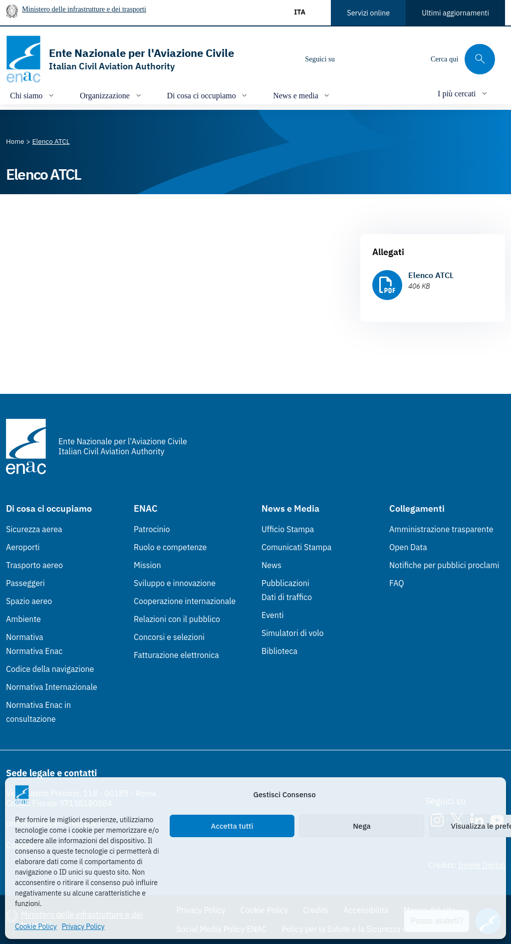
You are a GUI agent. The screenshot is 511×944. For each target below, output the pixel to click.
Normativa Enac (34, 651)
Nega (361, 826)
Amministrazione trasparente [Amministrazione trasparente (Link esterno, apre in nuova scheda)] (441, 529)
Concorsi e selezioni (169, 637)
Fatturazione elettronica (176, 655)
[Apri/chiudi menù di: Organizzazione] (111, 95)
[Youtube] (411, 59)
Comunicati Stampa (296, 547)
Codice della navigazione (50, 669)
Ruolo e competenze (170, 547)
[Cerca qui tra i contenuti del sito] (463, 59)
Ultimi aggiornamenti (455, 12)
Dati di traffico (286, 597)
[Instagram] (351, 59)
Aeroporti (23, 547)
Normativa (24, 637)
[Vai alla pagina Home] (15, 141)
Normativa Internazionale (51, 687)
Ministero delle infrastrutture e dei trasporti (84, 9)
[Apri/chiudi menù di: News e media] (302, 95)
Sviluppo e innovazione (175, 583)
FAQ (396, 583)
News (271, 565)
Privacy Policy (83, 926)
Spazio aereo (29, 601)
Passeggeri (25, 583)
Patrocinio (152, 529)
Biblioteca (279, 651)
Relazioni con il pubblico (177, 619)
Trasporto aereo (34, 565)
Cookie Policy (36, 926)
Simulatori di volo (292, 633)
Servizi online (368, 12)
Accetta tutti (232, 826)
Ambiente (23, 619)
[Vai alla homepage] (120, 59)
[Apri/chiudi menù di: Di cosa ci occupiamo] (208, 95)
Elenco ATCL (431, 275)
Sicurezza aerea (34, 529)
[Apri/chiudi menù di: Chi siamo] (33, 95)
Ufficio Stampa (287, 529)
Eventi (272, 615)
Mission (147, 565)
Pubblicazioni (285, 583)
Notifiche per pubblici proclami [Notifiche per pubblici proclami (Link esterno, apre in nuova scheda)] (444, 565)
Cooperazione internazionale (185, 601)
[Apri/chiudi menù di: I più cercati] (463, 93)
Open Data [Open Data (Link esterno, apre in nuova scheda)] (408, 547)
